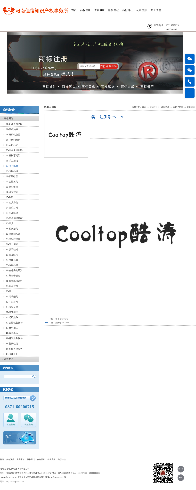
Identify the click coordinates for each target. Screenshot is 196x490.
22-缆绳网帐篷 (13, 234)
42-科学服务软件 (14, 338)
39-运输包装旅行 (14, 322)
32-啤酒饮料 (12, 286)
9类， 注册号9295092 (59, 319)
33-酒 (8, 291)
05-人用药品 (12, 145)
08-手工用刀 (12, 161)
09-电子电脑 (12, 166)
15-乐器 (9, 197)
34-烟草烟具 (12, 296)
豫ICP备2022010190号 (56, 477)
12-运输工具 (12, 181)
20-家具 (9, 223)
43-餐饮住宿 (12, 343)
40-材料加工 (12, 328)
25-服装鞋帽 (12, 249)
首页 (74, 10)
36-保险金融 (12, 307)
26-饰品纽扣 (12, 255)
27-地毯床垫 (12, 260)
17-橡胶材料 (12, 208)
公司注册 (141, 10)
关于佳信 (155, 10)
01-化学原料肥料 (14, 124)
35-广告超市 (12, 302)
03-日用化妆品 (13, 134)
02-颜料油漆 (12, 129)
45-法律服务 (12, 354)
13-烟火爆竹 (12, 187)
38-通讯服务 (12, 317)
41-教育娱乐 (12, 333)
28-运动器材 (12, 265)
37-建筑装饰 (12, 312)
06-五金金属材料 (14, 150)
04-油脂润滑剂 (13, 140)
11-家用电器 (12, 176)
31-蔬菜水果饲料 (14, 281)
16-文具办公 (12, 202)
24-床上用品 (12, 244)
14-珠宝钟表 (12, 192)
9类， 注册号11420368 (59, 322)
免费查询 (8, 359)
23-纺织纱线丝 (13, 239)
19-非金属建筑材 (14, 218)
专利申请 (99, 10)
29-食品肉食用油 (14, 270)
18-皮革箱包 (12, 213)
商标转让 (127, 10)
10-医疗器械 (12, 171)
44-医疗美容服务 (14, 349)
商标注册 (85, 10)
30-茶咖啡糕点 (13, 275)
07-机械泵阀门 (13, 155)
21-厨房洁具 (12, 228)
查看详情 (191, 107)
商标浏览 (8, 118)
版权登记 (113, 10)
